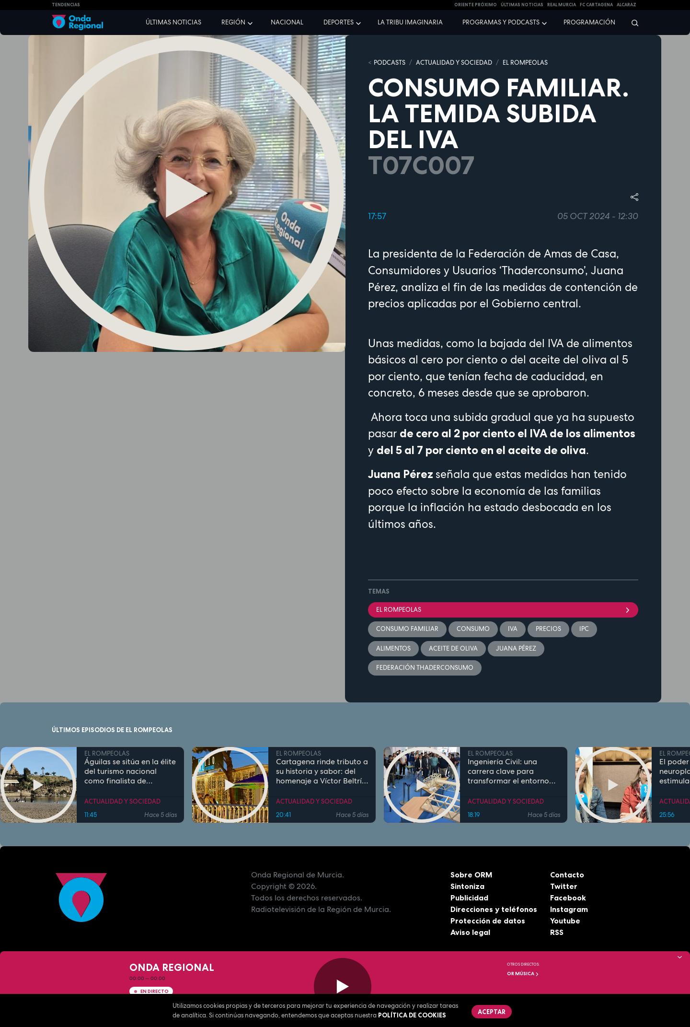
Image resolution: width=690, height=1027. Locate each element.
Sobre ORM (471, 875)
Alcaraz (626, 5)
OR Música (523, 973)
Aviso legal (470, 932)
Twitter (563, 886)
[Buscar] (631, 22)
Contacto (567, 875)
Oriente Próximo (475, 5)
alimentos (393, 648)
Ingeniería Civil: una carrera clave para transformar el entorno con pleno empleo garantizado (508, 772)
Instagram (569, 909)
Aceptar (492, 1011)
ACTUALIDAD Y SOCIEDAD (454, 62)
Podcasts (389, 62)
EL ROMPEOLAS (525, 62)
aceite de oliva (453, 648)
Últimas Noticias (522, 5)
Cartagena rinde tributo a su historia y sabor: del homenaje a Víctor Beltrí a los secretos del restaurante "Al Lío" (322, 772)
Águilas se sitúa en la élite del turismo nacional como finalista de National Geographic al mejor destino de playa (130, 772)
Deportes (338, 22)
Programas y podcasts (501, 22)
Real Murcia (561, 5)
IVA (513, 629)
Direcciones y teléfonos (494, 909)
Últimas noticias (173, 22)
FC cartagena (596, 5)
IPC (584, 629)
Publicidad (469, 898)
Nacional (287, 22)
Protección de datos (487, 921)
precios (548, 629)
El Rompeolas (503, 610)
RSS (557, 932)
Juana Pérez (516, 648)
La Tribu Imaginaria (410, 22)
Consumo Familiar (407, 629)
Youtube (565, 921)
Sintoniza (467, 886)
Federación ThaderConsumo (424, 668)
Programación (589, 22)
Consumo (473, 629)
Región (233, 22)
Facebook (568, 898)
